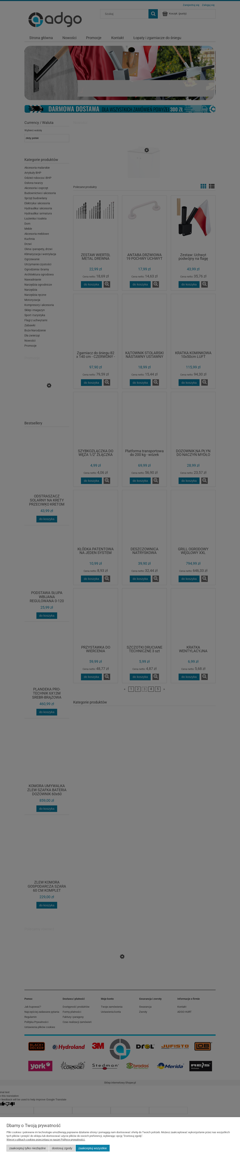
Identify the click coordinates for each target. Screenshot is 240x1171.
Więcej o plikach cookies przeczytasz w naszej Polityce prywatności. (46, 1139)
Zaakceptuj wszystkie (93, 1148)
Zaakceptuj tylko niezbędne (27, 1148)
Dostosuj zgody (62, 1148)
